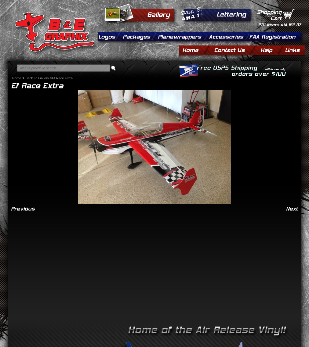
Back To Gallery (37, 78)
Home (16, 78)
